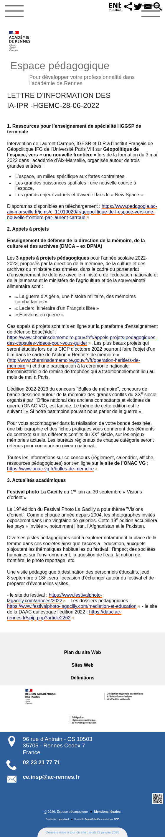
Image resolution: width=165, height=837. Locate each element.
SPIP (116, 819)
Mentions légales (107, 811)
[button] (128, 7)
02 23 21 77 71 (41, 762)
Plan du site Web (82, 652)
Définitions (83, 677)
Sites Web (83, 665)
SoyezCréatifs (92, 819)
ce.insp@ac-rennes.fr (51, 777)
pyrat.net (64, 819)
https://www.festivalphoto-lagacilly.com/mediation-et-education (71, 606)
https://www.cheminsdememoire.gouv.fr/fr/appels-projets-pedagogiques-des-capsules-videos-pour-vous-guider (82, 340)
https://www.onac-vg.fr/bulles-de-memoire (50, 468)
